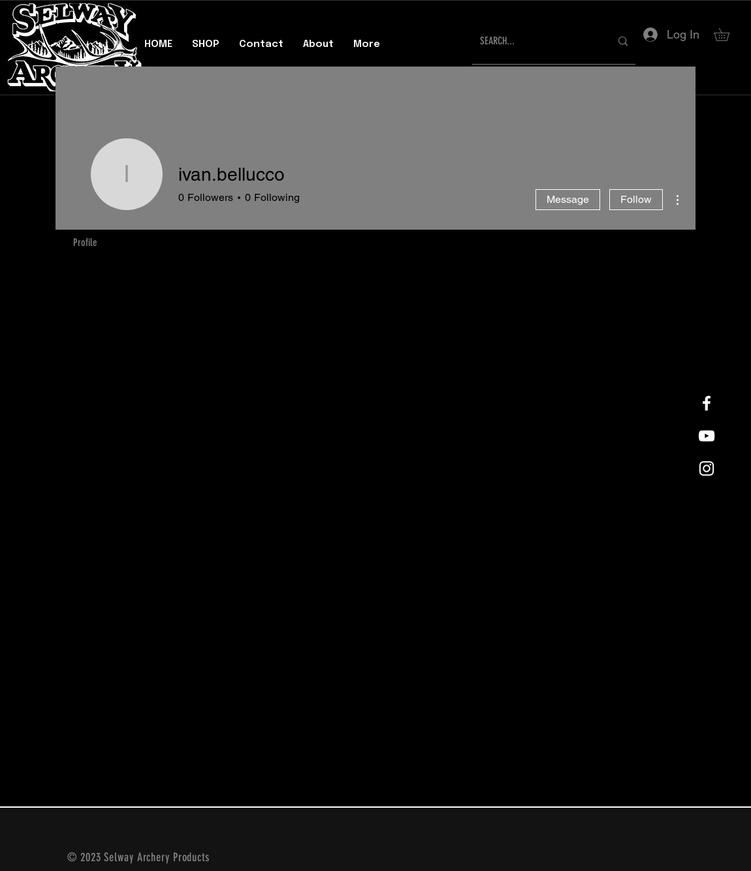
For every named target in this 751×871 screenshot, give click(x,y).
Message (568, 199)
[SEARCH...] (535, 41)
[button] (728, 34)
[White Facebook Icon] (706, 403)
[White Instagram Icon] (706, 468)
